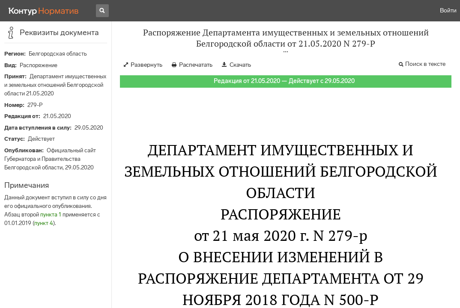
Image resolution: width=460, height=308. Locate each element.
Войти (448, 10)
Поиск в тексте (425, 64)
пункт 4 (43, 223)
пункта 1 (50, 214)
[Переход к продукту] (44, 10)
